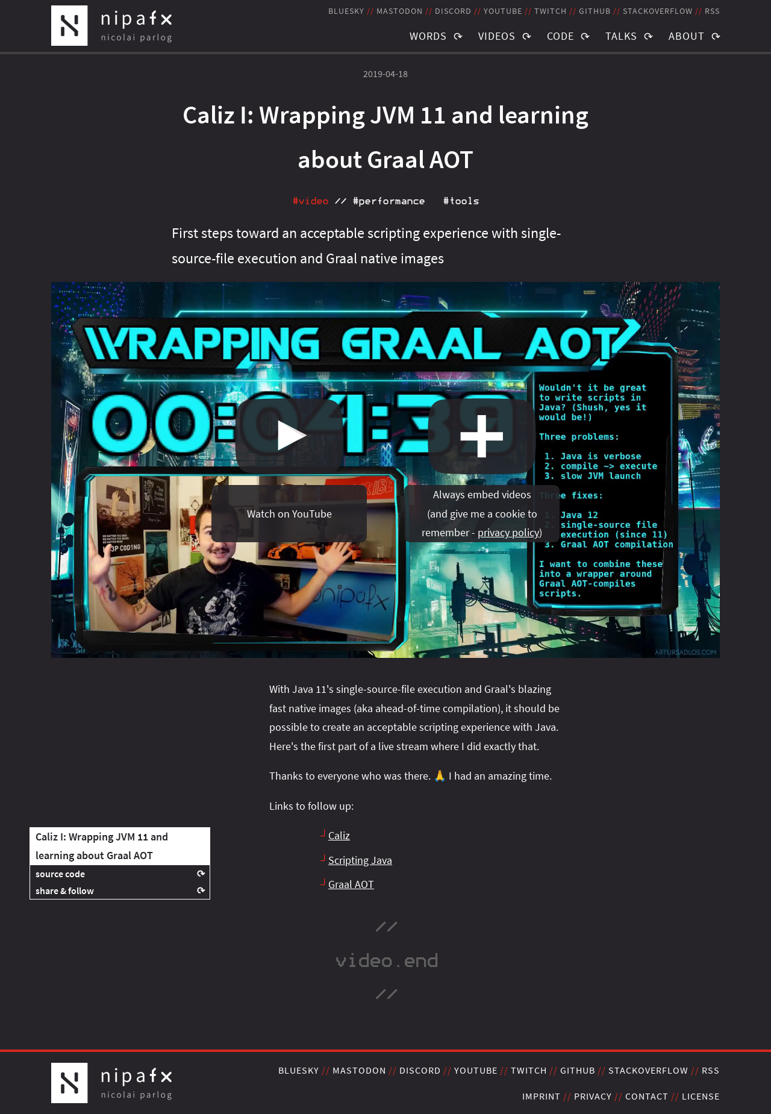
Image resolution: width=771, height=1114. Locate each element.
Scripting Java (360, 860)
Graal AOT (351, 884)
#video (310, 201)
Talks (621, 36)
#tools (461, 201)
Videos (497, 36)
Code (560, 36)
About (687, 36)
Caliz (339, 835)
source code (60, 874)
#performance (388, 201)
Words (428, 36)
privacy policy (508, 532)
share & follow (65, 890)
